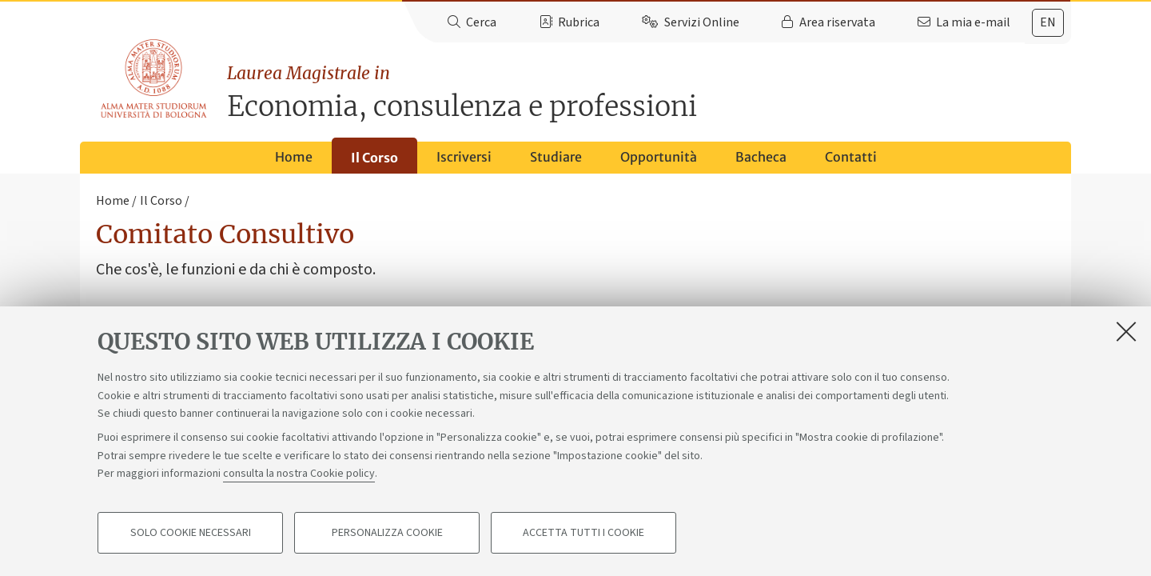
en (1048, 22)
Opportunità (658, 157)
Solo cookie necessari (190, 533)
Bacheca (761, 157)
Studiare (556, 157)
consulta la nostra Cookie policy (299, 474)
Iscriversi (464, 157)
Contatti (851, 157)
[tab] (1048, 23)
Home (294, 157)
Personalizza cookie (387, 533)
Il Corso (374, 158)
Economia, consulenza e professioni (649, 92)
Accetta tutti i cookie (583, 533)
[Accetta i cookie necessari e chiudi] (1126, 331)
